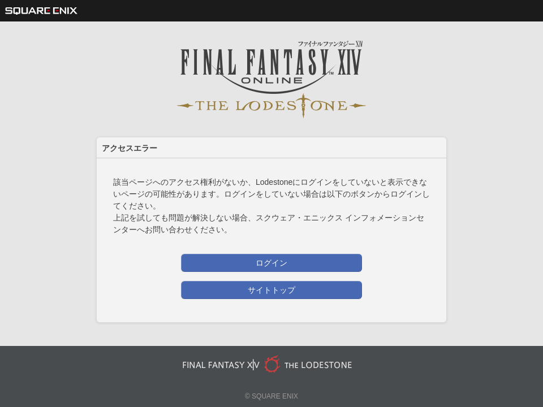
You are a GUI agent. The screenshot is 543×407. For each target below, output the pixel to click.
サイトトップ (271, 290)
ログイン (271, 262)
